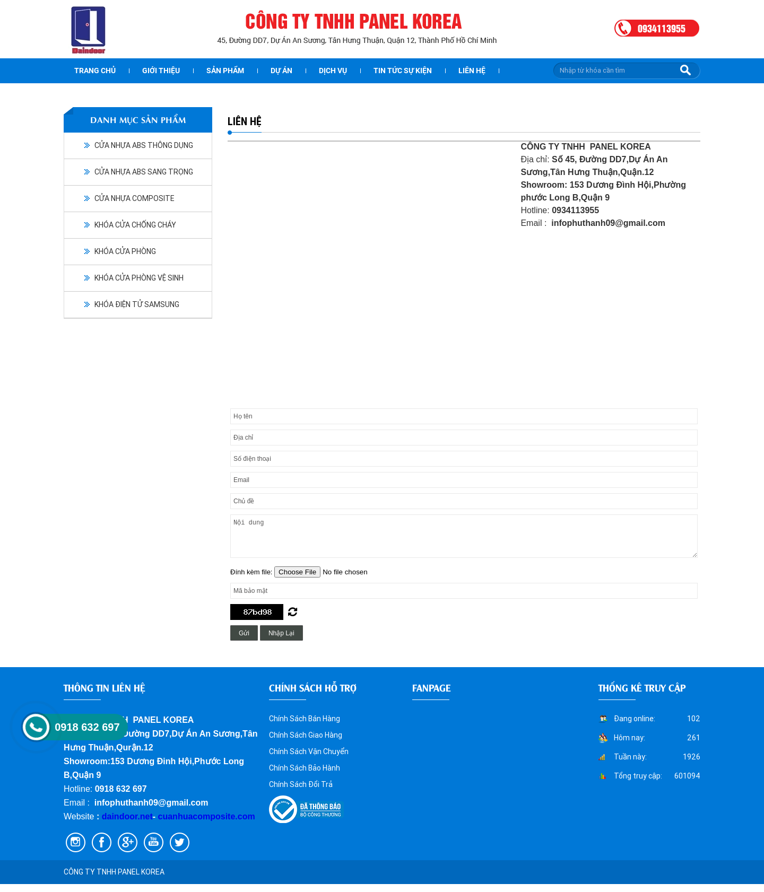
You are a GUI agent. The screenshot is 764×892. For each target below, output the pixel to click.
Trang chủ (95, 70)
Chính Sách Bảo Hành (304, 776)
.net (144, 824)
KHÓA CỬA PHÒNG (125, 251)
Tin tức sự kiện (403, 70)
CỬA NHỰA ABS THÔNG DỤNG (143, 145)
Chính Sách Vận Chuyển (309, 759)
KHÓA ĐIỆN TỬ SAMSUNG (136, 304)
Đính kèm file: (252, 580)
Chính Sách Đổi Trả (301, 792)
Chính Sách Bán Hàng (304, 726)
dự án (281, 70)
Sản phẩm (225, 70)
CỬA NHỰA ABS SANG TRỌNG (143, 172)
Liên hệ (471, 70)
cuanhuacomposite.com (206, 824)
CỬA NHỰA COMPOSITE (134, 198)
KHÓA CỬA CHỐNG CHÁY (135, 225)
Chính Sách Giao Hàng (305, 743)
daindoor (120, 824)
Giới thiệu (161, 70)
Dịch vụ (333, 70)
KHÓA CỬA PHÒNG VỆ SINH (139, 278)
